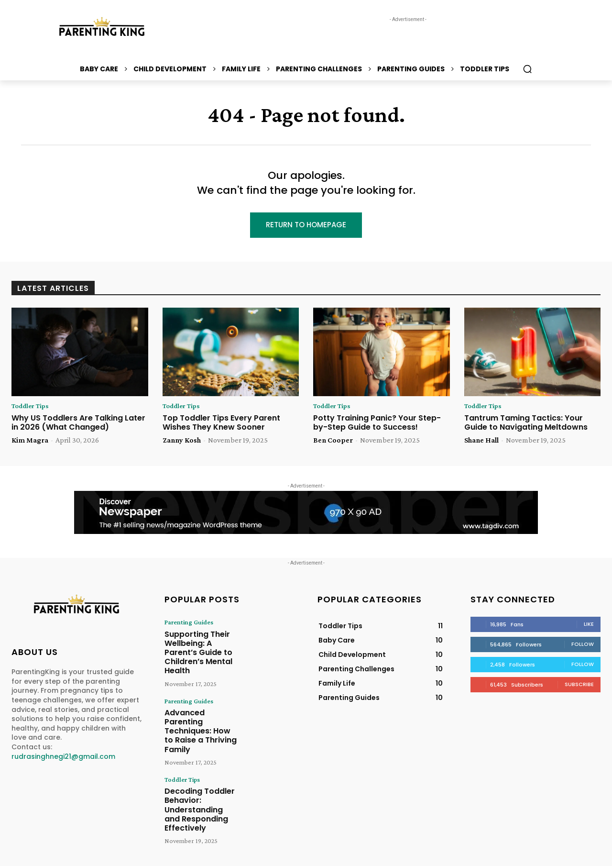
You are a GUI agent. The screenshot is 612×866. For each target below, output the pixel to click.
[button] (527, 68)
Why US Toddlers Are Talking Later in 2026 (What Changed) (78, 424)
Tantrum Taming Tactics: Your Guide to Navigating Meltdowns (526, 424)
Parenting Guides (185, 624)
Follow (582, 646)
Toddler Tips (32, 407)
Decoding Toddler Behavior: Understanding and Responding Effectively (197, 773)
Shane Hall (481, 442)
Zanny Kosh (182, 442)
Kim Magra (29, 442)
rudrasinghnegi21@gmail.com (63, 758)
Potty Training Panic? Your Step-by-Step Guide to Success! (377, 424)
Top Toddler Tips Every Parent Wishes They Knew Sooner (221, 424)
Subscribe (579, 686)
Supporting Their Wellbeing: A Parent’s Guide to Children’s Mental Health (199, 645)
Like (589, 626)
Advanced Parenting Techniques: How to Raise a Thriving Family (199, 707)
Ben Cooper (333, 442)
